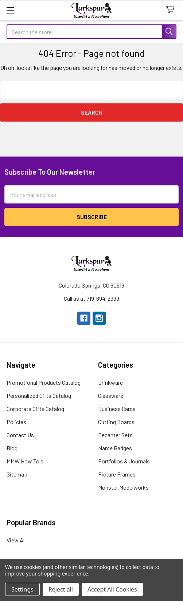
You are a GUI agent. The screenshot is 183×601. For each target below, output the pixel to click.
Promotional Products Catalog (44, 382)
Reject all (60, 589)
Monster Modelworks (123, 487)
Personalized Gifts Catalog (39, 395)
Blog (12, 447)
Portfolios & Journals (124, 461)
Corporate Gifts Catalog (35, 408)
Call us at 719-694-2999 (91, 298)
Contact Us (20, 434)
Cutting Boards (116, 421)
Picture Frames (117, 474)
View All (16, 540)
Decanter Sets (115, 434)
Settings (22, 589)
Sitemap (17, 474)
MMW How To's (25, 461)
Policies (16, 421)
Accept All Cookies (112, 589)
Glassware (110, 395)
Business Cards (117, 408)
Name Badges (115, 447)
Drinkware (110, 382)
